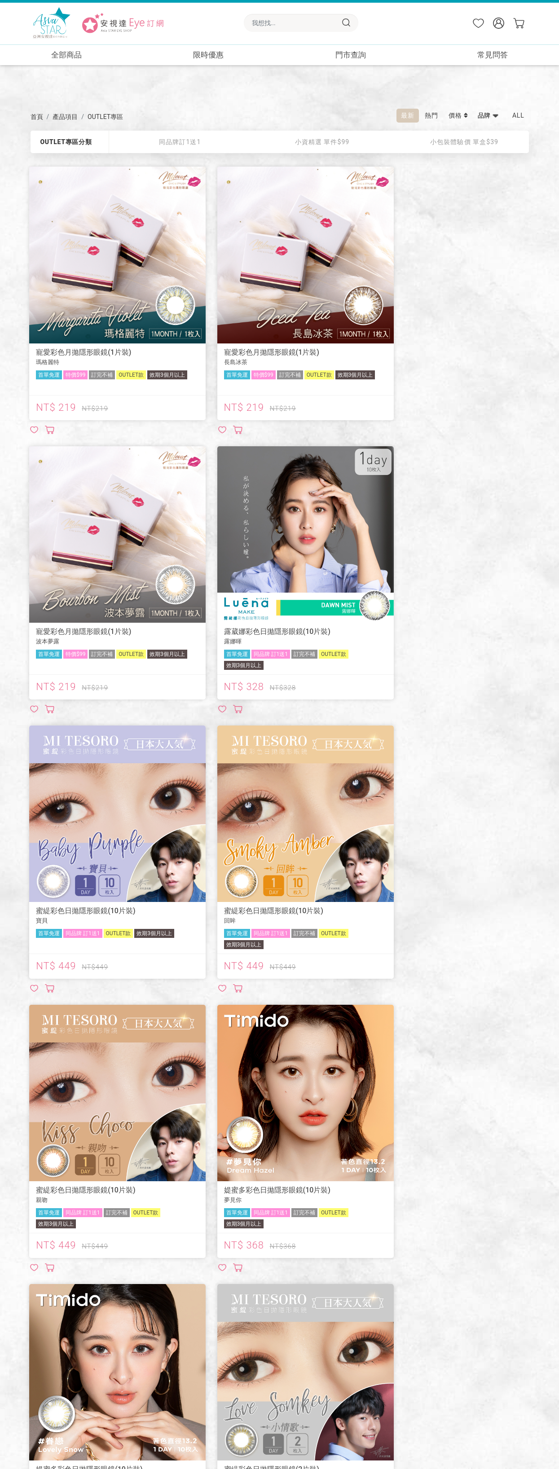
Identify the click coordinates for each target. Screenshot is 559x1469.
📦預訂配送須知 (181, 1323)
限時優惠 (208, 54)
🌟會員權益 (260, 1323)
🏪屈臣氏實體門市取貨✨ (365, 1323)
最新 (407, 115)
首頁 (37, 116)
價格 (458, 115)
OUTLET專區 (105, 116)
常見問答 (492, 54)
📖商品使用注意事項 (187, 1306)
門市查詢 (350, 54)
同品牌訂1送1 (180, 141)
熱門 (431, 115)
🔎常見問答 (260, 1306)
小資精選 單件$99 (322, 141)
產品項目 (65, 116)
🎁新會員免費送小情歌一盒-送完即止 (381, 1340)
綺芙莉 (50, 1315)
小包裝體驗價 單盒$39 (464, 141)
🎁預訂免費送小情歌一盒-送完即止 (378, 1357)
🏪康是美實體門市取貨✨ (365, 1306)
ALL (518, 115)
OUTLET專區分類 (66, 141)
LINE (48, 1338)
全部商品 (66, 54)
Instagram (55, 1362)
